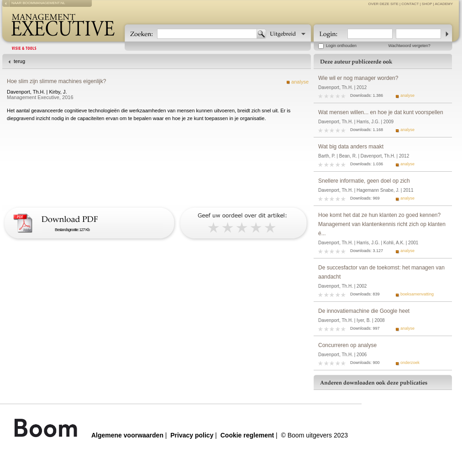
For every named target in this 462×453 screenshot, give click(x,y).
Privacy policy (191, 435)
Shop (427, 4)
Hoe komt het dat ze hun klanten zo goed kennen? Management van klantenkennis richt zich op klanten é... (382, 224)
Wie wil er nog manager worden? (358, 78)
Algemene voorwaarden (127, 435)
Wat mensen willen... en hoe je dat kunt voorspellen (380, 112)
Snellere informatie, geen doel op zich (364, 181)
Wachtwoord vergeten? (409, 45)
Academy (444, 4)
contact (410, 4)
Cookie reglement (247, 435)
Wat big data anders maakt (350, 146)
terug (19, 61)
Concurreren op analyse (347, 345)
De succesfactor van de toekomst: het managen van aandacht (381, 272)
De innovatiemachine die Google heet (364, 311)
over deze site (383, 4)
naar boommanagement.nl (38, 3)
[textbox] (207, 34)
